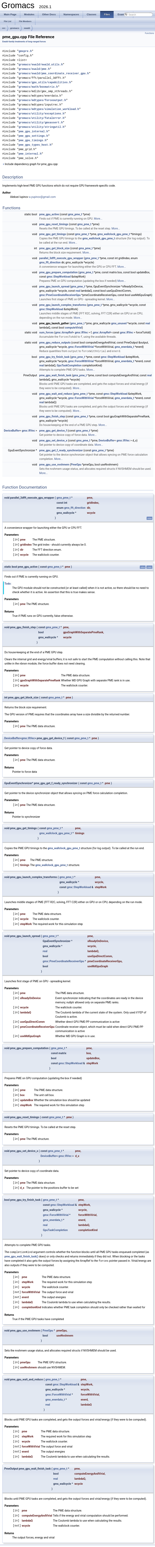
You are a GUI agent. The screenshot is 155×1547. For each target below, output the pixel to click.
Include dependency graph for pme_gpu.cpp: (30, 159)
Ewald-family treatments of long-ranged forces (24, 41)
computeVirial (73, 322)
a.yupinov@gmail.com (42, 192)
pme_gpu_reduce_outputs (55, 337)
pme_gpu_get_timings (52, 229)
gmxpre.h (25, 51)
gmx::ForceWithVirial (81, 341)
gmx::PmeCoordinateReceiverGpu (60, 290)
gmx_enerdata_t (124, 341)
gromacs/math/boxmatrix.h (38, 85)
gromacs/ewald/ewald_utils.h (41, 64)
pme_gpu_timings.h (32, 136)
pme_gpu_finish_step (52, 411)
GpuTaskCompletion (69, 360)
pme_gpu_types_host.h (35, 140)
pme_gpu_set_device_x (53, 435)
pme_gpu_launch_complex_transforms (62, 300)
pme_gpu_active (49, 209)
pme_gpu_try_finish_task (54, 351)
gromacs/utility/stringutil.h (41, 123)
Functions (149, 33)
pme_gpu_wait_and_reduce (55, 388)
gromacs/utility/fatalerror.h (41, 115)
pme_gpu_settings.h (33, 132)
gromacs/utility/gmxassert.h (41, 119)
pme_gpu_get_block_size (54, 243)
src (3, 28)
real (78, 285)
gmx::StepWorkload (59, 271)
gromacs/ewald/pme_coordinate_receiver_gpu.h (54, 72)
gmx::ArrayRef (64, 327)
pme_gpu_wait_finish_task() (21, 1251)
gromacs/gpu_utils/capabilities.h (45, 81)
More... (98, 213)
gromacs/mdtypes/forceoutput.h (42, 98)
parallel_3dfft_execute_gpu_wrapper (61, 253)
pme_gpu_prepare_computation (58, 267)
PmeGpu (76, 459)
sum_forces (46, 327)
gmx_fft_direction (50, 257)
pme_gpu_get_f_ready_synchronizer (61, 445)
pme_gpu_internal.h (33, 128)
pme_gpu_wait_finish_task (55, 370)
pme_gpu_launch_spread (54, 281)
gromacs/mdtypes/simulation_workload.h (49, 106)
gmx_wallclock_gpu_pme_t (114, 229)
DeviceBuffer (12, 425)
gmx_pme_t (75, 209)
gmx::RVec (81, 327)
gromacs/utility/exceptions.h (41, 110)
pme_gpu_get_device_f (53, 425)
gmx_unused (119, 318)
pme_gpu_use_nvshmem (54, 459)
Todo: (7, 578)
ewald (27, 28)
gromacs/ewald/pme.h (34, 68)
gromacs (14, 28)
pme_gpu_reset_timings (53, 219)
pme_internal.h (30, 149)
